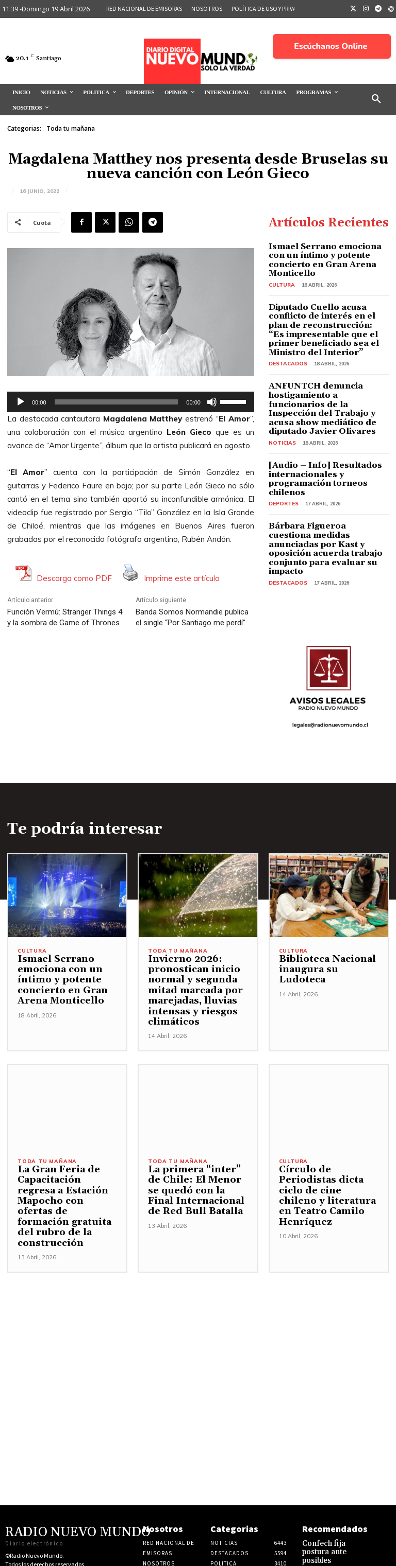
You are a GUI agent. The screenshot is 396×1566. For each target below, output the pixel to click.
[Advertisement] (198, 1273)
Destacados (285, 344)
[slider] (116, 401)
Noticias (281, 409)
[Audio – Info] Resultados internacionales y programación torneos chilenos (328, 439)
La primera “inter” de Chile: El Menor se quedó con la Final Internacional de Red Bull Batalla (195, 1129)
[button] (376, 99)
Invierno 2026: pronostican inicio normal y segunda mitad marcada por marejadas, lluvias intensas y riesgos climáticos (190, 929)
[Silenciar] (212, 402)
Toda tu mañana (70, 128)
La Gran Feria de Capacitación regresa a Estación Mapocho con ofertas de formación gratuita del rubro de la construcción (65, 1140)
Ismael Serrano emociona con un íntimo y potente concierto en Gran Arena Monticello (328, 253)
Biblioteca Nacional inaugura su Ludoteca (328, 903)
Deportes (282, 458)
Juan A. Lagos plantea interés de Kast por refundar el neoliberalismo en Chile (333, 1530)
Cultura (280, 272)
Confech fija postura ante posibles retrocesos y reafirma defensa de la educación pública (334, 1485)
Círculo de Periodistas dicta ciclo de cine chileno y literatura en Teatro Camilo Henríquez (328, 1129)
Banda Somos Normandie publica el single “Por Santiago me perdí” (192, 617)
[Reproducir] (20, 402)
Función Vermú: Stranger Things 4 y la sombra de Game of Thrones (64, 617)
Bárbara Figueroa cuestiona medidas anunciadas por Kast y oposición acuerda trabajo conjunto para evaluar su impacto (325, 496)
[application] (130, 402)
